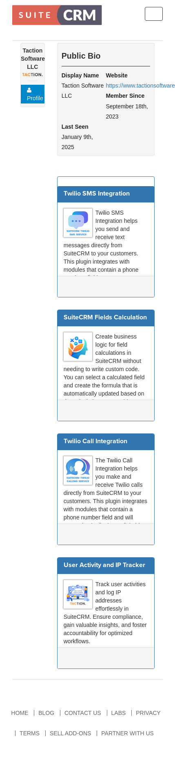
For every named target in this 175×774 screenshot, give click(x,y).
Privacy (148, 713)
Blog (46, 713)
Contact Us (82, 713)
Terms (30, 733)
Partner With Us (127, 733)
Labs (118, 713)
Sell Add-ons (70, 733)
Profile (35, 94)
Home (19, 713)
